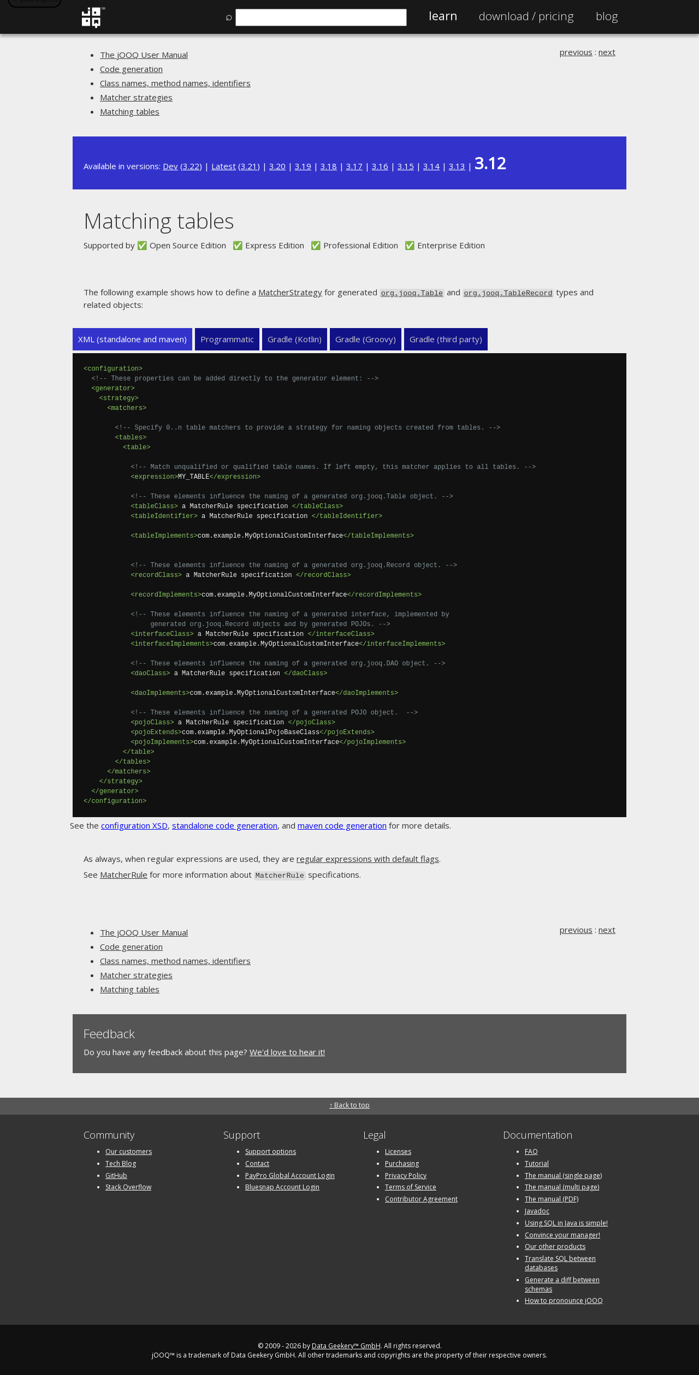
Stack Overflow (128, 1185)
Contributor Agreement (421, 1196)
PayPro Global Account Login (290, 1173)
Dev (170, 165)
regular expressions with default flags (368, 858)
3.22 (191, 165)
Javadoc (537, 1208)
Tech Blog (120, 1161)
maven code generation (342, 824)
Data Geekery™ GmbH (346, 1343)
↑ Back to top (349, 1103)
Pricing (526, 15)
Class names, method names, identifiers (175, 83)
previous (576, 51)
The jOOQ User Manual (144, 54)
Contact (257, 1161)
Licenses (398, 1149)
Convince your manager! (562, 1232)
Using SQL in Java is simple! (566, 1220)
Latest (223, 165)
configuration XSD (134, 824)
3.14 (431, 165)
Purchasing (402, 1161)
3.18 (329, 165)
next (607, 51)
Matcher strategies (136, 97)
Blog (607, 15)
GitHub (116, 1173)
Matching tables (129, 111)
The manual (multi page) (562, 1185)
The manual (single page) (563, 1173)
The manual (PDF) (551, 1196)
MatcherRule (123, 873)
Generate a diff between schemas (562, 1282)
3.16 (380, 165)
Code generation (131, 68)
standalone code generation (224, 824)
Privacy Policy (405, 1173)
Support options (270, 1149)
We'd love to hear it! (287, 1050)
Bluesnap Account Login (282, 1185)
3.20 (277, 165)
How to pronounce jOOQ (564, 1298)
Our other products (555, 1244)
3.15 (406, 165)
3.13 (457, 165)
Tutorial (537, 1161)
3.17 (354, 165)
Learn (443, 15)
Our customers (128, 1149)
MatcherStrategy (290, 292)
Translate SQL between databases (560, 1261)
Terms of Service (410, 1185)
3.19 (303, 165)
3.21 (249, 165)
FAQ (531, 1149)
